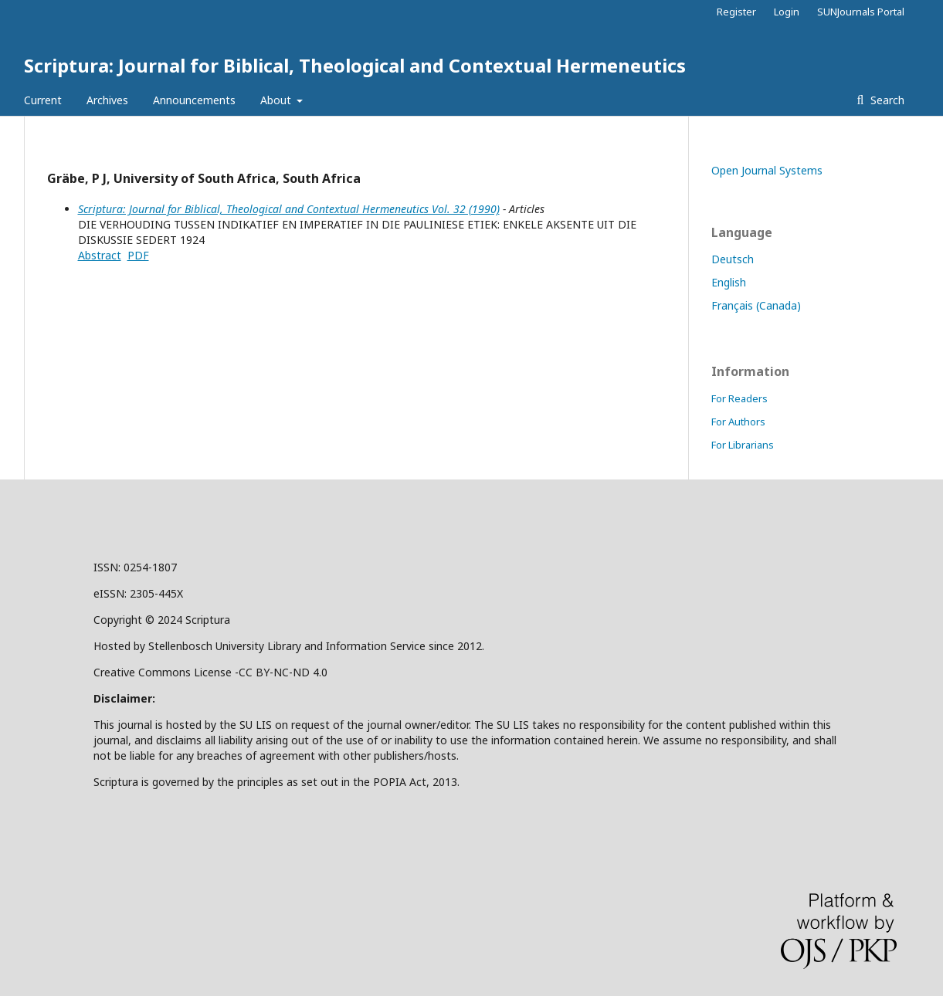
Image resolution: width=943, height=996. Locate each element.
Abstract (99, 255)
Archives (107, 100)
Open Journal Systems (767, 170)
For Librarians (742, 445)
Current (43, 100)
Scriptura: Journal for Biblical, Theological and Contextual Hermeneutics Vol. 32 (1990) (289, 209)
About (277, 100)
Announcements (194, 100)
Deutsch (732, 259)
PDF (138, 255)
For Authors (738, 422)
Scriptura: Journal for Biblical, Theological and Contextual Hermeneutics (355, 65)
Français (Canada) (756, 305)
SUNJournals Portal (860, 12)
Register (736, 12)
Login (786, 12)
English (728, 282)
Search (885, 100)
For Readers (739, 398)
